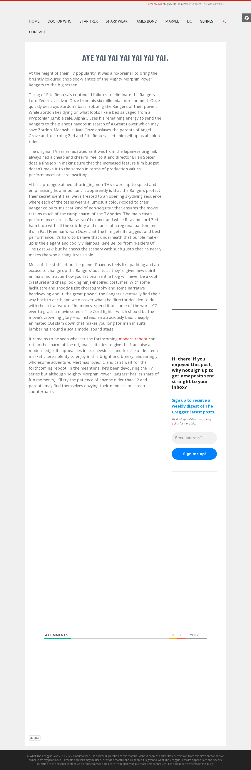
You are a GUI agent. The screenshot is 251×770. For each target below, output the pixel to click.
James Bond (146, 21)
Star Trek (89, 21)
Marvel (172, 21)
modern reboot (133, 338)
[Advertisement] (194, 239)
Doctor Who (60, 21)
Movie (158, 3)
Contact (37, 32)
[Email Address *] (194, 438)
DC (189, 21)
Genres (206, 21)
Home (150, 3)
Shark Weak (116, 21)
